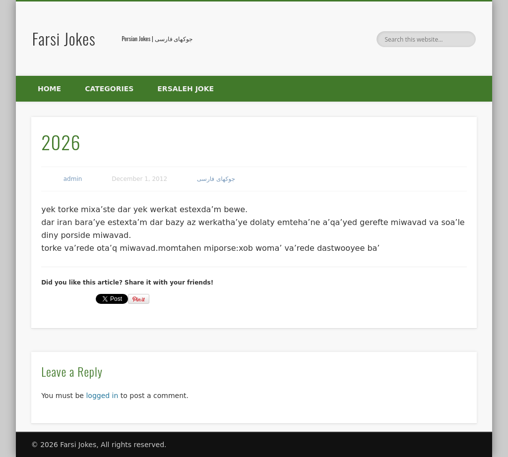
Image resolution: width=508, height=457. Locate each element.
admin (73, 178)
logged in (102, 396)
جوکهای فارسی (216, 178)
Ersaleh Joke (185, 89)
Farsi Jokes (64, 38)
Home (49, 89)
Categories (109, 89)
